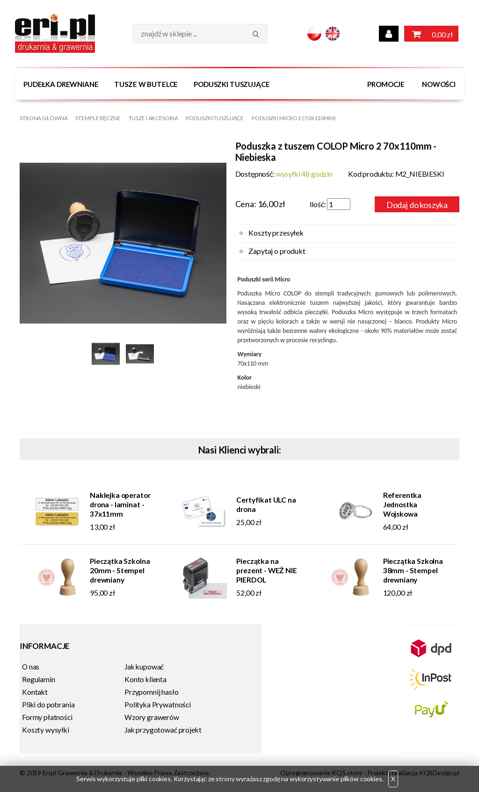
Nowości (439, 84)
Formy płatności (47, 717)
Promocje (386, 84)
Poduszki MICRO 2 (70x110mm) (294, 118)
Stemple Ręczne (97, 118)
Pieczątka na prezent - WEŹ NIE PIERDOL (266, 569)
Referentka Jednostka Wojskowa (402, 504)
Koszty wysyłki (45, 729)
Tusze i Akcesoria (153, 118)
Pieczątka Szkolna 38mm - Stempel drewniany (413, 569)
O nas (30, 666)
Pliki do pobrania (48, 704)
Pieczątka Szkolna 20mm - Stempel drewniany (120, 569)
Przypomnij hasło (151, 691)
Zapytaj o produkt (276, 250)
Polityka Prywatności (157, 704)
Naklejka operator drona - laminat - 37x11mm (120, 504)
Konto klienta (145, 679)
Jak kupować (144, 666)
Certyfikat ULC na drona (266, 504)
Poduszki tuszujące (231, 84)
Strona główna (43, 118)
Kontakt (35, 691)
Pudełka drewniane (60, 84)
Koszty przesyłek (275, 232)
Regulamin (38, 679)
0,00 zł (431, 33)
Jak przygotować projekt (162, 729)
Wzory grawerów (151, 717)
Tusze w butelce (146, 84)
